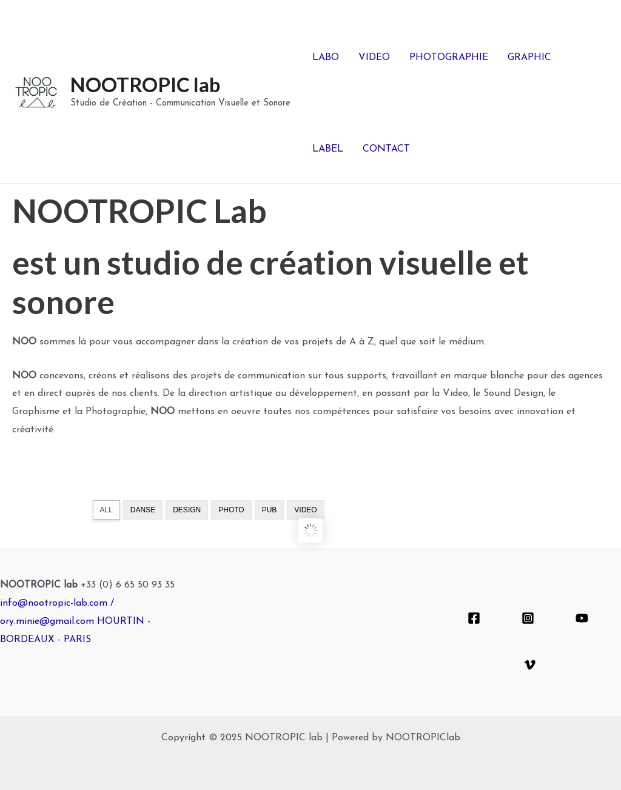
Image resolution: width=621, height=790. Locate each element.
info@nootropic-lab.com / (57, 603)
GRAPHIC (529, 57)
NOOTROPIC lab (145, 84)
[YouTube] (582, 618)
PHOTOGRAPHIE (448, 57)
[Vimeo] (529, 664)
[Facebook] (474, 618)
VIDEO (374, 57)
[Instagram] (528, 618)
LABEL (327, 149)
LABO (325, 57)
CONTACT (386, 149)
